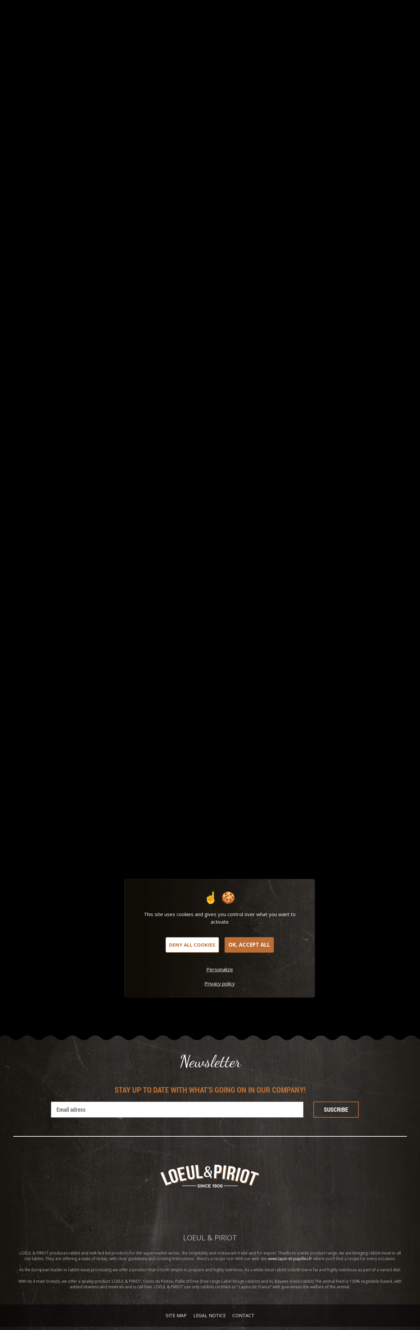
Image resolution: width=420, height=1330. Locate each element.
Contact (243, 1315)
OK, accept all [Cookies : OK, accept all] (249, 944)
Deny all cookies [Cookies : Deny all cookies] (192, 944)
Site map (176, 1315)
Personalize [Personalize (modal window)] (219, 969)
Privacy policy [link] (219, 983)
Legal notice (209, 1315)
